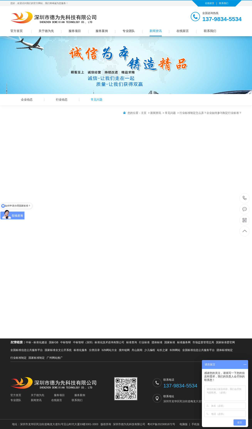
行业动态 (61, 99)
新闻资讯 (156, 31)
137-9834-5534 (245, 198)
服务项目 (75, 31)
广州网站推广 (55, 357)
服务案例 (102, 31)
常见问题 (96, 99)
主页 (143, 112)
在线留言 (209, 3)
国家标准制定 (37, 357)
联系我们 (223, 3)
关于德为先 (46, 31)
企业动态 (27, 99)
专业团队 (129, 31)
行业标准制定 (18, 357)
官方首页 (16, 31)
